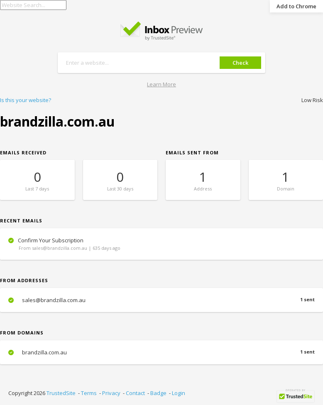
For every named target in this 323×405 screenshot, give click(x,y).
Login (178, 393)
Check (240, 62)
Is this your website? (25, 100)
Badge (158, 393)
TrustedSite (61, 393)
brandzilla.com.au (161, 352)
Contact (135, 393)
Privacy (111, 393)
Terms (89, 393)
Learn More (161, 84)
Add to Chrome (296, 6)
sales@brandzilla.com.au (161, 300)
